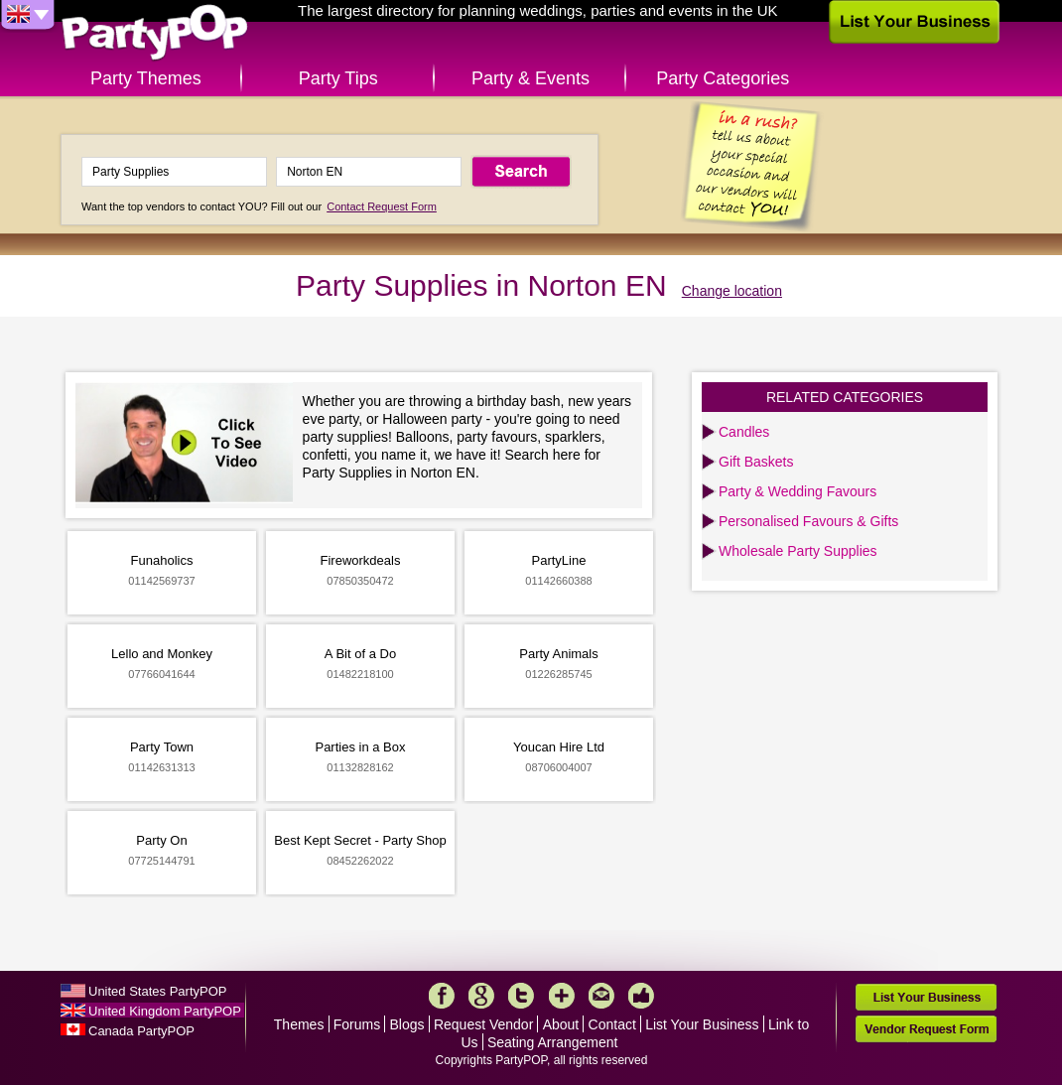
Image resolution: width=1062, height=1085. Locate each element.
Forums (356, 1024)
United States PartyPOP (157, 991)
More (562, 996)
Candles (744, 432)
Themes (299, 1024)
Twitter (521, 996)
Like (641, 996)
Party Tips (338, 78)
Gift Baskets (756, 462)
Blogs (407, 1024)
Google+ (481, 996)
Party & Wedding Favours (797, 491)
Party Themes (145, 78)
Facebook (442, 996)
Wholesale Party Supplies (798, 551)
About (561, 1024)
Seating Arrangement (552, 1042)
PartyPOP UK (155, 33)
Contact (612, 1024)
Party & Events (530, 78)
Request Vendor (483, 1024)
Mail (601, 996)
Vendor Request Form (926, 1029)
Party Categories (722, 78)
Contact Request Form (382, 206)
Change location (732, 291)
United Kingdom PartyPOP (164, 1011)
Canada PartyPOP (141, 1030)
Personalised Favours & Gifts (808, 521)
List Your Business (701, 1024)
